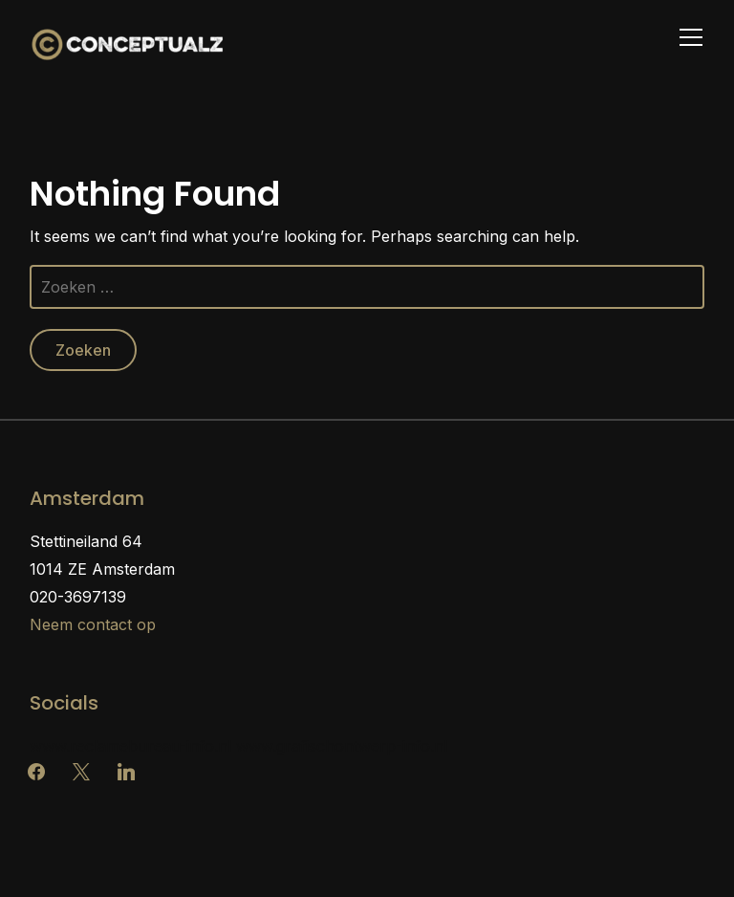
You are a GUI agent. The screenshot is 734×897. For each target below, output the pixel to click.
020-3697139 (78, 596)
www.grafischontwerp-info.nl (341, 745)
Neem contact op (93, 624)
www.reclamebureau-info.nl (130, 745)
